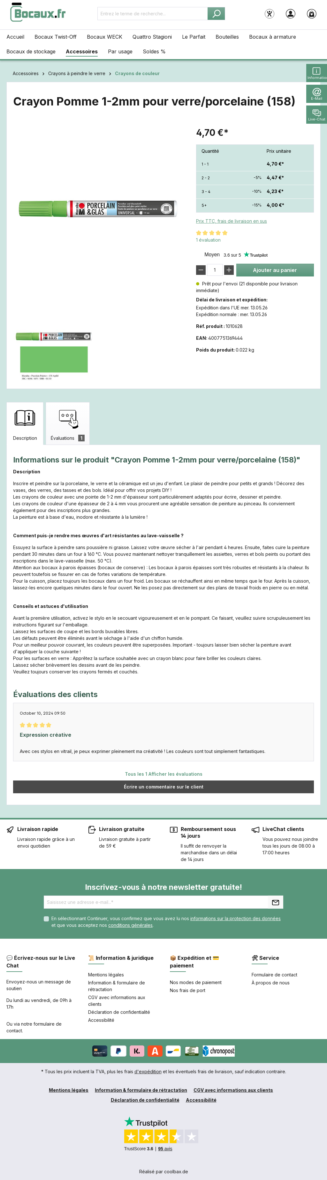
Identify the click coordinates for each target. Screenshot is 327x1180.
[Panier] (312, 13)
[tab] (24, 423)
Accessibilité (101, 1020)
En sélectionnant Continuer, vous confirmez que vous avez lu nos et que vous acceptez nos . (166, 922)
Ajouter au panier (275, 270)
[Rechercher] (216, 13)
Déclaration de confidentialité (119, 1012)
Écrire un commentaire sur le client (163, 786)
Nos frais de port (187, 990)
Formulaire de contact (274, 974)
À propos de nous (271, 982)
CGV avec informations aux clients (233, 1090)
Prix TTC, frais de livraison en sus (231, 221)
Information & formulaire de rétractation (141, 1090)
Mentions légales (106, 974)
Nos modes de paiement (196, 982)
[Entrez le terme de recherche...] (152, 13)
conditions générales (130, 925)
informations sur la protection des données (235, 918)
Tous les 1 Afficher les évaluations (163, 774)
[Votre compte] (291, 13)
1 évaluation (208, 240)
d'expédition (148, 1071)
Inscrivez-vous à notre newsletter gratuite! (163, 887)
